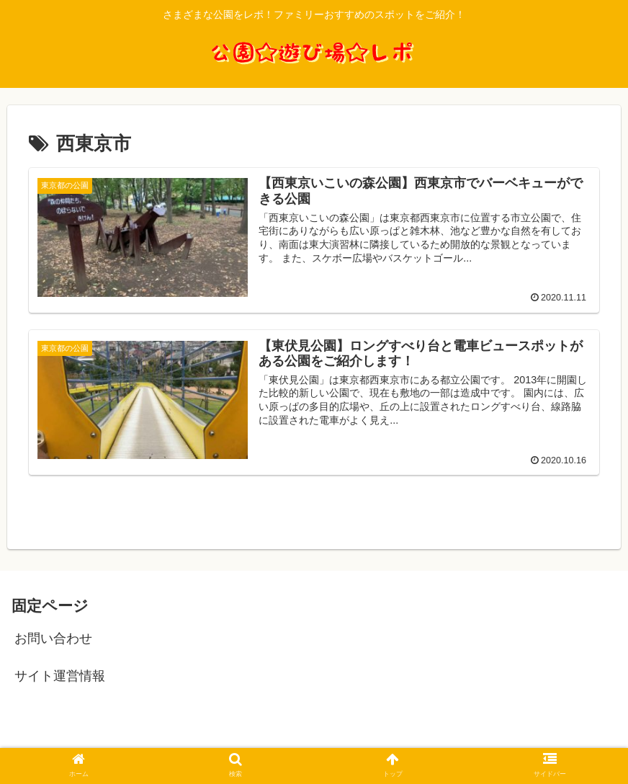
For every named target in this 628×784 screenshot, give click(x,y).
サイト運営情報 (59, 676)
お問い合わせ (53, 638)
